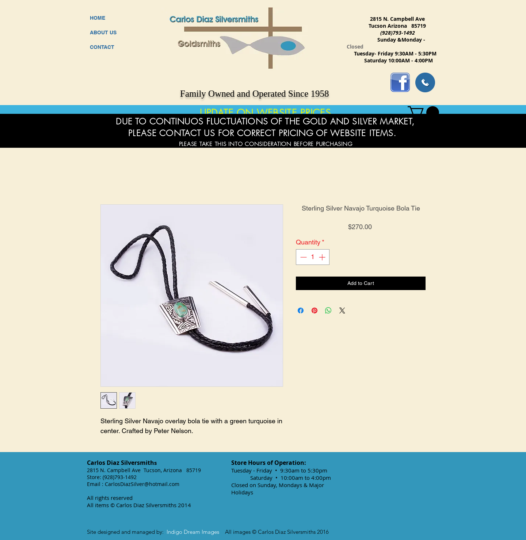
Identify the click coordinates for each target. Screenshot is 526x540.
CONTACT (102, 47)
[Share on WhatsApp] (328, 310)
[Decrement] (302, 257)
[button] (423, 112)
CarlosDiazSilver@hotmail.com (142, 484)
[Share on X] (342, 310)
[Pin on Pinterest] (314, 310)
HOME (97, 18)
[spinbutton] (312, 257)
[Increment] (322, 257)
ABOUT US (103, 32)
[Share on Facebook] (300, 310)
